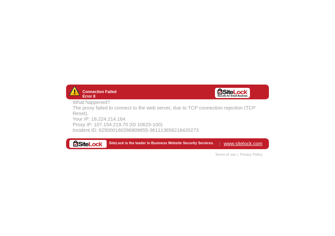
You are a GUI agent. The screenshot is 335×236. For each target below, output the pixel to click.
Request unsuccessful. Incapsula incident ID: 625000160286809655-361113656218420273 (167, 118)
